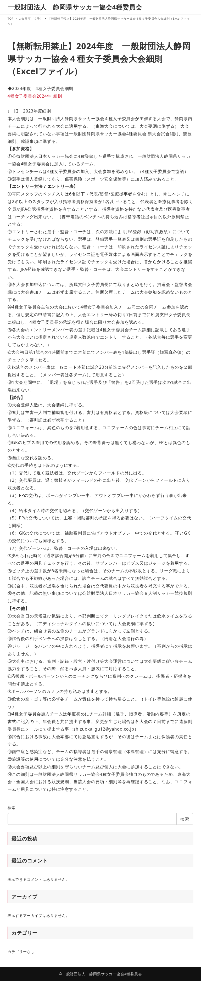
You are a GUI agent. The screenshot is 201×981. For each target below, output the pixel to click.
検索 (11, 807)
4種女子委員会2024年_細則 (35, 96)
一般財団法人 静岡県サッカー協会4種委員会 (75, 7)
